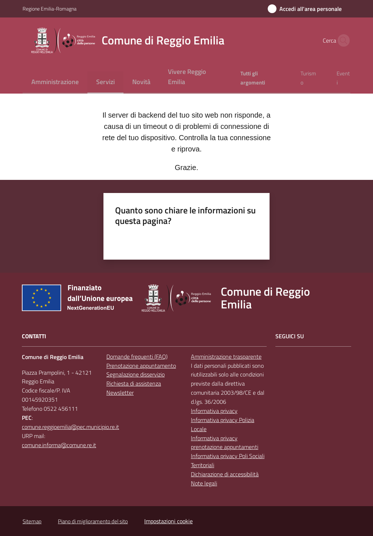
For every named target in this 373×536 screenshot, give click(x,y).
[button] (341, 40)
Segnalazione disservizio (135, 374)
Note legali (204, 483)
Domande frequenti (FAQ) (137, 356)
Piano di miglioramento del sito (93, 521)
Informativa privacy (214, 410)
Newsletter (120, 392)
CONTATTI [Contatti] (34, 336)
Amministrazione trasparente (226, 356)
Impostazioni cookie (168, 521)
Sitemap (32, 521)
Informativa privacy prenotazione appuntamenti (224, 443)
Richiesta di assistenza (133, 383)
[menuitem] (55, 82)
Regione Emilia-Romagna (49, 8)
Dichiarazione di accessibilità (225, 474)
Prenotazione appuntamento (141, 365)
